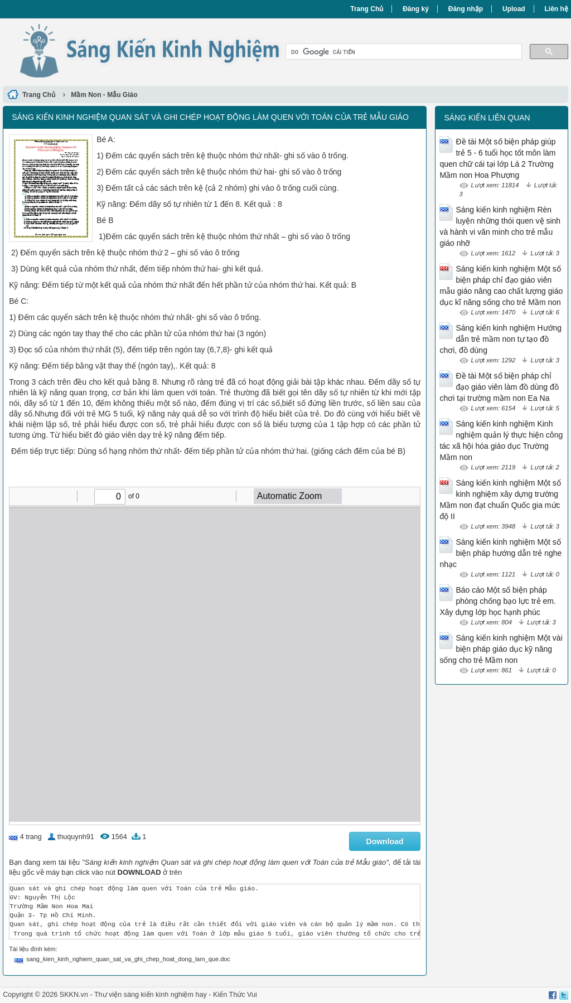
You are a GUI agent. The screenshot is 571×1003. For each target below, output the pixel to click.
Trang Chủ (366, 9)
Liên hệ (556, 9)
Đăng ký (416, 9)
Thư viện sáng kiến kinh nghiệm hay (150, 995)
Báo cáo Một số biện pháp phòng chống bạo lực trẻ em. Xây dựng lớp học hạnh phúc (497, 601)
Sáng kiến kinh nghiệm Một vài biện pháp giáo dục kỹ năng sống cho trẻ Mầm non (500, 649)
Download (385, 841)
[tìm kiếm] (402, 52)
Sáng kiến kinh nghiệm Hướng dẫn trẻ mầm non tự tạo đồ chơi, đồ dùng (500, 339)
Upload (513, 9)
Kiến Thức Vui (235, 995)
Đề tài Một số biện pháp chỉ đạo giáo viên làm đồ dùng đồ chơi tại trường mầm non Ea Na (498, 387)
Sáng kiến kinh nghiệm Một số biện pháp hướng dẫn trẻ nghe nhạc (500, 553)
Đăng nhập (465, 9)
